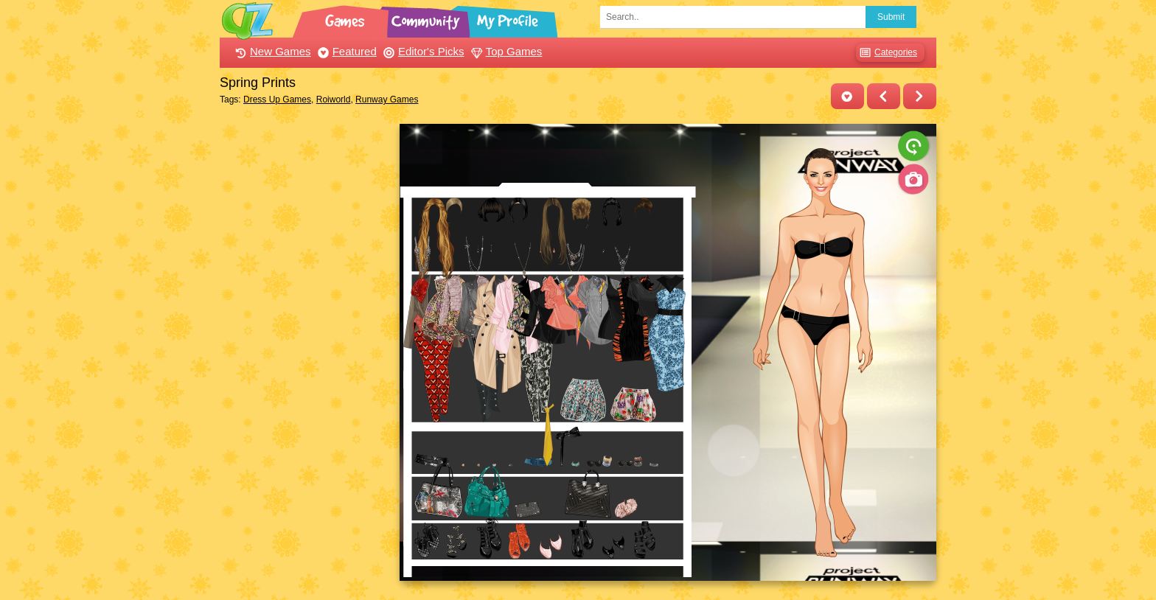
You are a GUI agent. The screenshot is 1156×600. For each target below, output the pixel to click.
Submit (891, 17)
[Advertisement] (305, 345)
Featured (345, 51)
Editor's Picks (422, 51)
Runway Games (386, 99)
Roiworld (333, 99)
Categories (886, 52)
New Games (271, 51)
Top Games (505, 51)
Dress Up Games (277, 99)
